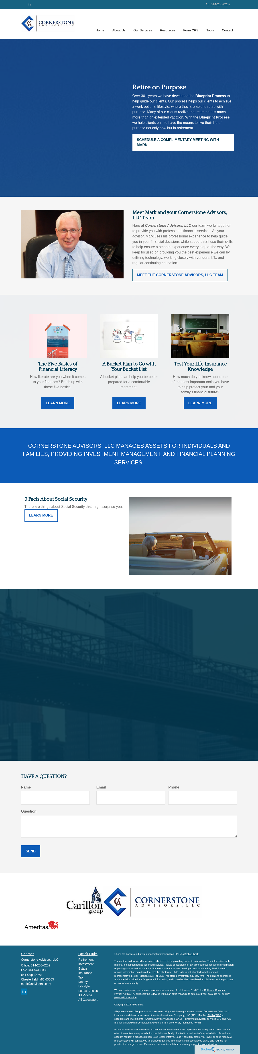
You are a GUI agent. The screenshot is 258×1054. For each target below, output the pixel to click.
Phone (173, 787)
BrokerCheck (191, 954)
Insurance (85, 973)
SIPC (218, 1015)
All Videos (85, 995)
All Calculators (88, 999)
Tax (80, 977)
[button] (118, 24)
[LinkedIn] (29, 4)
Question (29, 811)
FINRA (211, 1015)
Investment (85, 964)
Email (101, 787)
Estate (82, 968)
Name (26, 787)
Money (83, 982)
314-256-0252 (218, 4)
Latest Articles (88, 991)
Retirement (85, 959)
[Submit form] (30, 851)
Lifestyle (84, 986)
